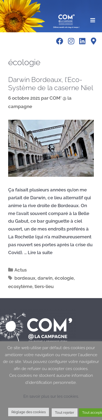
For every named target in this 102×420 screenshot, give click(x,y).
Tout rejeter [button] (64, 412)
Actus (20, 270)
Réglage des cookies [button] (28, 412)
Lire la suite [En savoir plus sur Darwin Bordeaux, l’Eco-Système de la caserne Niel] (40, 252)
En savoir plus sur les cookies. (51, 396)
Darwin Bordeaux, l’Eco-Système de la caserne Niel (50, 83)
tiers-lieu (44, 286)
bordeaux (24, 278)
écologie (64, 278)
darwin (45, 278)
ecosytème (20, 286)
